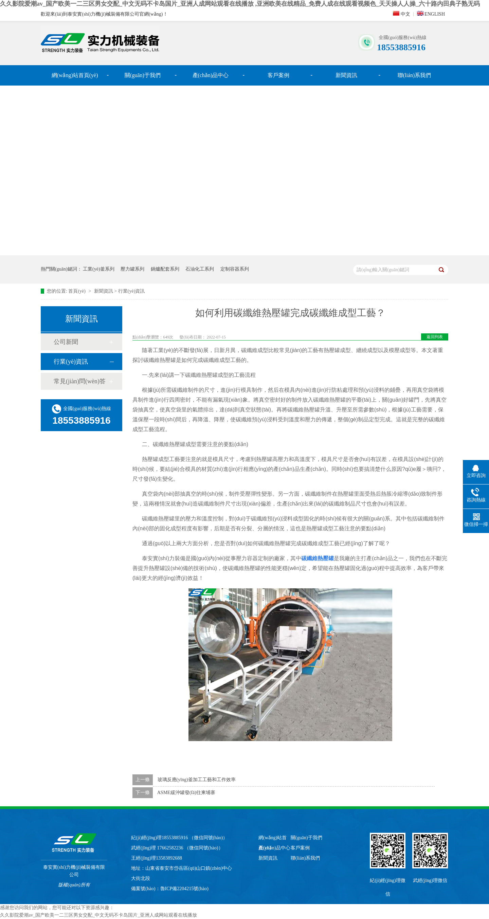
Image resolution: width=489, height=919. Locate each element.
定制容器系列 (234, 269)
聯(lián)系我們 (414, 75)
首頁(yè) (77, 291)
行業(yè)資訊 (131, 291)
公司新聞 (66, 341)
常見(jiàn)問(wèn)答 (80, 381)
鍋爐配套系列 (165, 269)
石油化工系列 (199, 269)
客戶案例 (278, 75)
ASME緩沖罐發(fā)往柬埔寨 (186, 792)
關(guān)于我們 (143, 75)
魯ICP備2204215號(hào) (184, 888)
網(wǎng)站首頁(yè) (75, 75)
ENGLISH (431, 14)
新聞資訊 (346, 75)
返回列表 (435, 336)
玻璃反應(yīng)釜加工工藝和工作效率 (197, 779)
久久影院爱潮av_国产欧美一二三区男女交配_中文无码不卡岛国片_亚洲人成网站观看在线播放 (98, 915)
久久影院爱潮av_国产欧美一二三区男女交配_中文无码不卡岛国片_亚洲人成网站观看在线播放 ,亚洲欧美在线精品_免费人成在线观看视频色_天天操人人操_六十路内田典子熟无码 (240, 3)
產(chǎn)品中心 (211, 75)
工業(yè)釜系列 (98, 269)
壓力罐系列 (132, 269)
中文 (401, 14)
